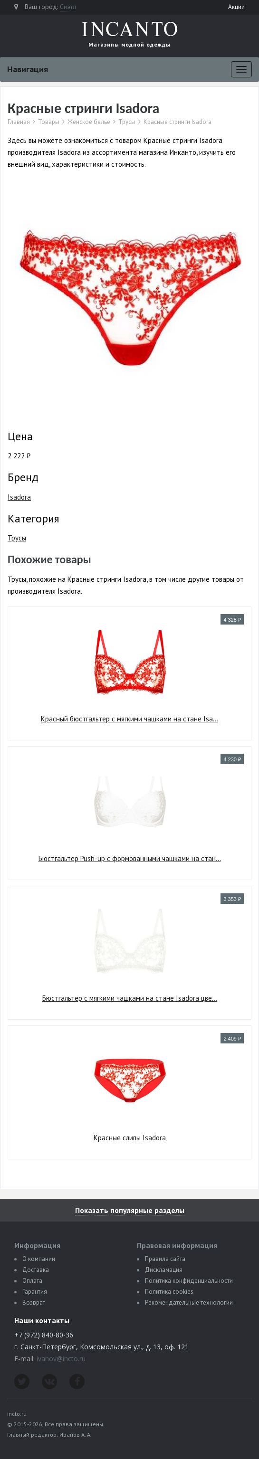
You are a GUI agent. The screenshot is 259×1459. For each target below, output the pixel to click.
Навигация (27, 69)
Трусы (126, 122)
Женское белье (88, 122)
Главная (19, 122)
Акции (236, 7)
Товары (48, 122)
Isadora (19, 497)
